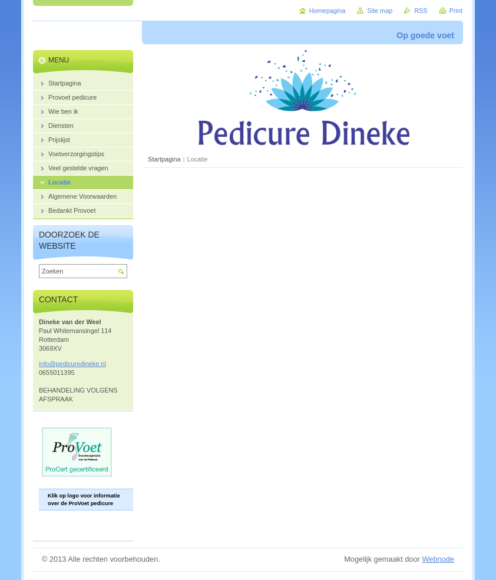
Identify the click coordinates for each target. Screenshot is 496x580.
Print (455, 10)
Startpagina (164, 159)
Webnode (438, 559)
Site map (379, 10)
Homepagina (327, 10)
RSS (420, 10)
